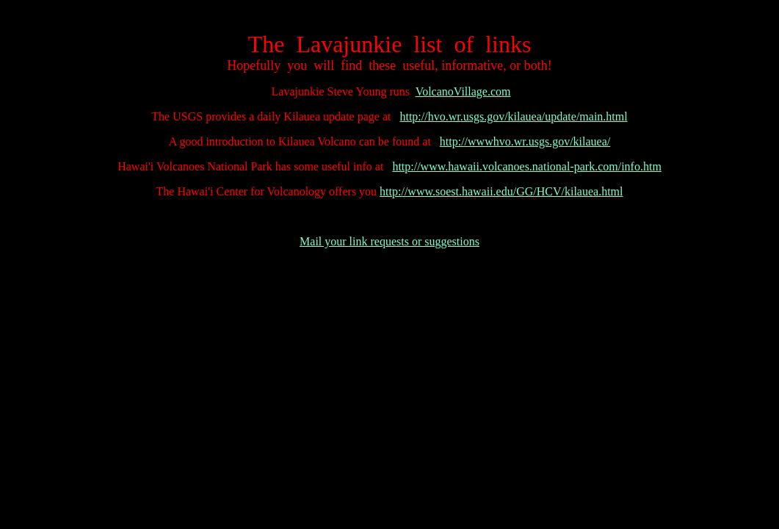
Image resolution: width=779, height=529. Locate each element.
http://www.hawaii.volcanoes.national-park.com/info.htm (526, 166)
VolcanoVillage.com (463, 91)
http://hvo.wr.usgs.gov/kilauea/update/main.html (513, 116)
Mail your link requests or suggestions (389, 241)
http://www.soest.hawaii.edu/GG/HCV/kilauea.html (501, 191)
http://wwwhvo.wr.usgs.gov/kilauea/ (525, 141)
